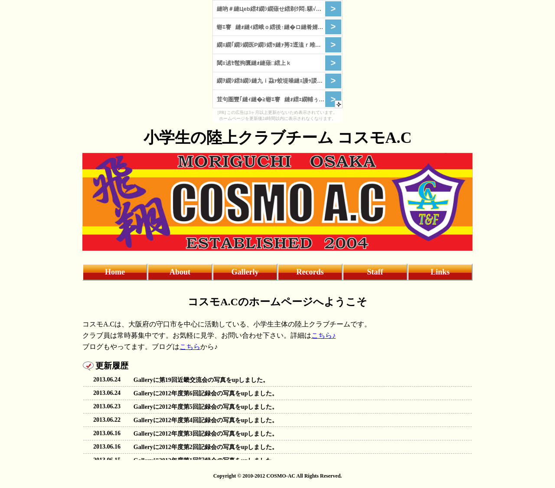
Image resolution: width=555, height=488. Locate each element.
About (180, 272)
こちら (190, 346)
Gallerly (245, 272)
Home (115, 272)
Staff (375, 272)
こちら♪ (323, 335)
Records (310, 272)
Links (440, 272)
